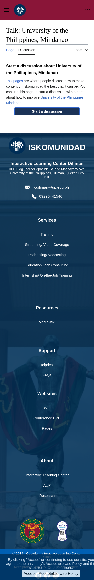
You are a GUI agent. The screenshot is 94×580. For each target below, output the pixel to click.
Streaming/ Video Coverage (47, 245)
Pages (47, 428)
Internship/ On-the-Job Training (47, 275)
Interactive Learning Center (47, 475)
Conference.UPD (47, 418)
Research (47, 496)
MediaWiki (47, 322)
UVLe (47, 408)
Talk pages (14, 81)
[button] (47, 111)
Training (47, 234)
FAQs (47, 375)
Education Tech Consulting (47, 265)
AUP (47, 485)
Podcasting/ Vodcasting (47, 255)
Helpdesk (47, 365)
